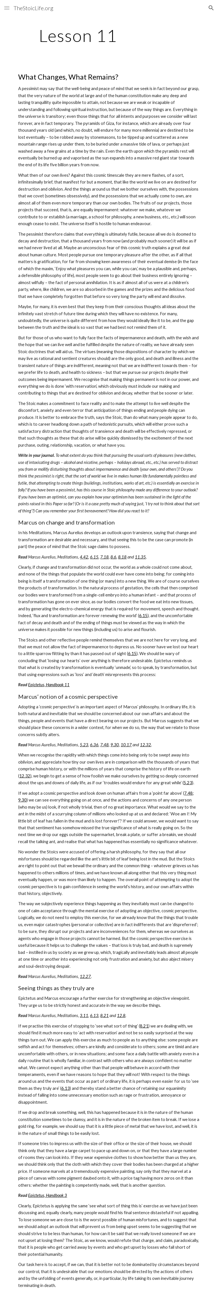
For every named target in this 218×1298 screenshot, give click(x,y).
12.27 (85, 976)
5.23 (84, 744)
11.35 (140, 557)
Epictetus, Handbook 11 (49, 684)
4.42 (84, 557)
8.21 (104, 1015)
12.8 (121, 1015)
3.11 (84, 1015)
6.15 (94, 557)
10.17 (126, 744)
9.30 (114, 744)
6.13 (94, 1015)
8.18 (122, 557)
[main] (78, 35)
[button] (7, 8)
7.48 (104, 744)
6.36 (94, 744)
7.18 (104, 557)
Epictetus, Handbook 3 (47, 1195)
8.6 (113, 557)
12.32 (145, 744)
